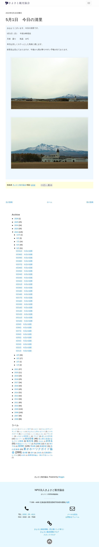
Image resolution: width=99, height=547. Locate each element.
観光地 (30, 441)
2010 (16, 406)
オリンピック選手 (25, 429)
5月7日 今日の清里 (24, 331)
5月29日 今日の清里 (24, 258)
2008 (16, 412)
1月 (18, 365)
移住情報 (29, 438)
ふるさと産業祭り (23, 436)
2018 (16, 379)
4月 (18, 355)
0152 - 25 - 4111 (29, 514)
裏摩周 (23, 455)
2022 (16, 232)
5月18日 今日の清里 (24, 294)
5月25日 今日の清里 (24, 271)
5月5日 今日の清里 (24, 338)
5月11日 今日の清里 (24, 318)
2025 (16, 222)
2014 (16, 392)
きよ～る (22, 431)
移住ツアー (18, 439)
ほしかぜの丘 (47, 436)
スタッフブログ (49, 535)
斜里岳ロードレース (23, 444)
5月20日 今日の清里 (24, 288)
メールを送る (72, 514)
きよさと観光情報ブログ (49, 532)
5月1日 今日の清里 (24, 351)
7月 (18, 241)
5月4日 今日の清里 (24, 341)
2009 (16, 409)
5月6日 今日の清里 (24, 334)
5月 (18, 248)
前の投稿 (89, 202)
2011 (16, 402)
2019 (16, 376)
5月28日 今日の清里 (24, 261)
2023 (16, 229)
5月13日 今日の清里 (24, 311)
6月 (18, 245)
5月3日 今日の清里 (24, 344)
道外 (32, 453)
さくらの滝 (24, 434)
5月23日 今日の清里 (24, 278)
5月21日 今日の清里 (24, 284)
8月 (18, 238)
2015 (16, 389)
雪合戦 (33, 446)
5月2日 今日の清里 (24, 348)
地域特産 (43, 446)
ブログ (36, 436)
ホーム (49, 202)
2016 (16, 386)
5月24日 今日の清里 (24, 274)
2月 (18, 362)
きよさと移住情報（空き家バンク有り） (49, 529)
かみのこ (36, 429)
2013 (16, 396)
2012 (16, 399)
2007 (16, 416)
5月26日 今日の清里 (24, 268)
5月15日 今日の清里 (24, 304)
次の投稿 (9, 202)
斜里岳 (49, 441)
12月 (18, 235)
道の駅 (24, 453)
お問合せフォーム (72, 517)
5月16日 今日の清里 (24, 301)
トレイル (33, 434)
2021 (16, 369)
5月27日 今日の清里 (24, 264)
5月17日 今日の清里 (24, 298)
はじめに (41, 434)
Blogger (61, 477)
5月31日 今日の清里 (24, 251)
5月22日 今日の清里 (24, 281)
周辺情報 (37, 444)
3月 (18, 358)
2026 (16, 219)
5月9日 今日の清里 (24, 324)
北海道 (38, 453)
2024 (16, 225)
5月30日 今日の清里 (24, 254)
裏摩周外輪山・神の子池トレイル (40, 455)
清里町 (21, 446)
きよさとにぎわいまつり (36, 431)
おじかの (14, 429)
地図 (67, 502)
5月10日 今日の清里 (24, 321)
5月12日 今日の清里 (24, 314)
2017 (16, 382)
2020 (16, 372)
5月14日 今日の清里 (24, 308)
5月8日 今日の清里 (24, 328)
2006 (16, 419)
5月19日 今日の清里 (24, 291)
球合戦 (41, 441)
